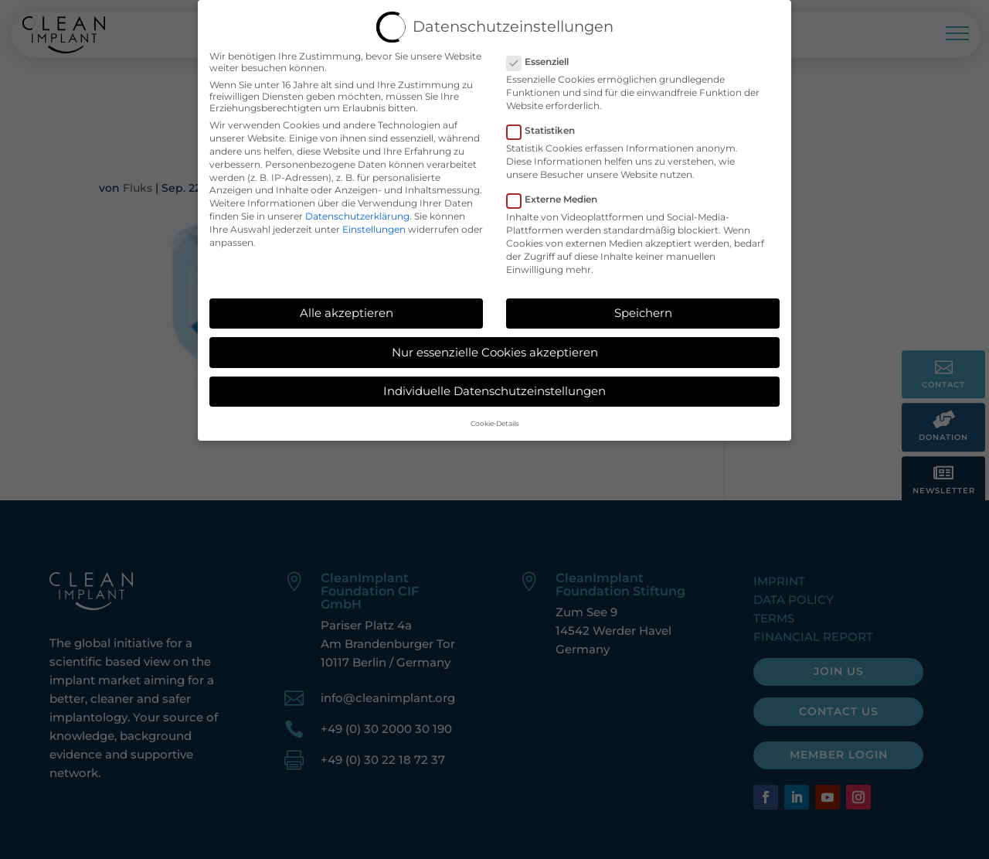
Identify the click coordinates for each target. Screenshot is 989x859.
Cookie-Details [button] (494, 418)
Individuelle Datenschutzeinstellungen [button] (494, 385)
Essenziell (544, 55)
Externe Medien (558, 193)
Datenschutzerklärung (357, 210)
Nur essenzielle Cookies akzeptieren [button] (495, 346)
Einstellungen (374, 223)
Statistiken (547, 125)
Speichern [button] (643, 306)
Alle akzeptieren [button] (346, 306)
